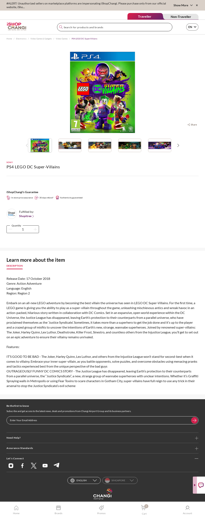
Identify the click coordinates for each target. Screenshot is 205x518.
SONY (9, 162)
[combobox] (114, 27)
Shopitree (27, 216)
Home (9, 38)
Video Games (62, 38)
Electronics (21, 38)
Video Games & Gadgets (41, 38)
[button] (178, 145)
